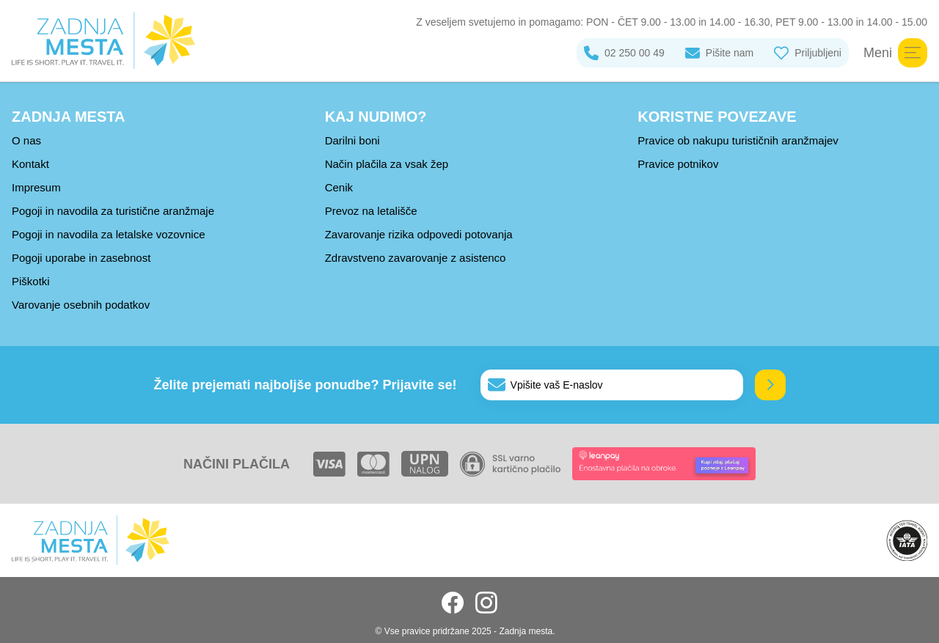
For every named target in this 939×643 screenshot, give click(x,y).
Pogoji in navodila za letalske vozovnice (108, 234)
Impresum (36, 187)
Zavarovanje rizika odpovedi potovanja (419, 234)
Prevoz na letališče (371, 211)
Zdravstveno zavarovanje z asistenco (415, 257)
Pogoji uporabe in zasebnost (81, 257)
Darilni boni (352, 140)
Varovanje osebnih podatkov (81, 304)
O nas (26, 140)
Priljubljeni (807, 52)
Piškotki (31, 281)
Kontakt (30, 164)
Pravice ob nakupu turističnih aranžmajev (737, 140)
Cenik (339, 187)
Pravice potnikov (677, 164)
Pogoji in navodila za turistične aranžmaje (113, 211)
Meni (895, 52)
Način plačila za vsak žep (386, 164)
